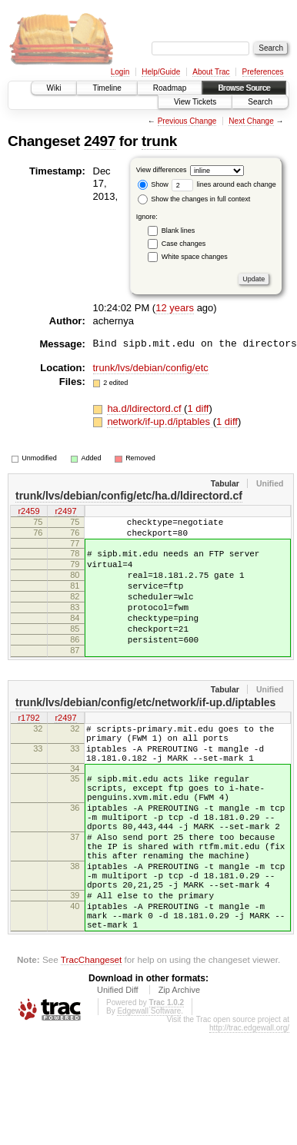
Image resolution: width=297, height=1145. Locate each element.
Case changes (184, 243)
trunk (159, 141)
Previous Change (187, 121)
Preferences (263, 72)
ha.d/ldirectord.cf (145, 408)
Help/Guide (161, 72)
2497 (99, 141)
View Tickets (195, 102)
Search (260, 102)
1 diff (198, 408)
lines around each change (224, 184)
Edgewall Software (149, 1089)
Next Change (251, 121)
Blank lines (178, 230)
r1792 (28, 748)
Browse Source (244, 88)
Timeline (106, 88)
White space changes (195, 257)
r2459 (28, 511)
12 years (174, 308)
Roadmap (169, 88)
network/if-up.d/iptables (159, 421)
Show (153, 184)
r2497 (65, 511)
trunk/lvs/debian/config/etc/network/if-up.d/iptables (145, 732)
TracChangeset (91, 1038)
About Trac (210, 72)
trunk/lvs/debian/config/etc (151, 367)
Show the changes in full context (194, 199)
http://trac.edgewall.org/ (249, 1106)
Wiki (54, 88)
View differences (161, 170)
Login (120, 72)
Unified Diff (117, 1068)
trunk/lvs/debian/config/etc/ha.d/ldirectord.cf (128, 496)
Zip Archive (179, 1068)
